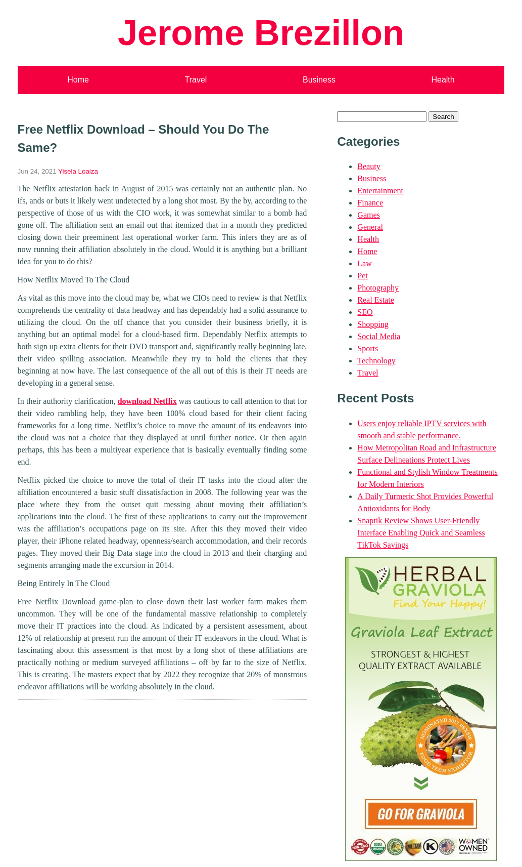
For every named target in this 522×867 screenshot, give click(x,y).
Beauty (368, 166)
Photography (378, 287)
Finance (370, 202)
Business (319, 79)
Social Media (378, 336)
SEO (364, 312)
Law (364, 263)
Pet (362, 275)
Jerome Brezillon (261, 33)
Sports (367, 348)
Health (442, 79)
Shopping (372, 324)
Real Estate (375, 300)
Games (368, 215)
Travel (196, 79)
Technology (376, 360)
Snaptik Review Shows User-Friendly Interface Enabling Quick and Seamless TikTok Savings (421, 532)
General (370, 227)
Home (78, 79)
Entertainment (380, 190)
